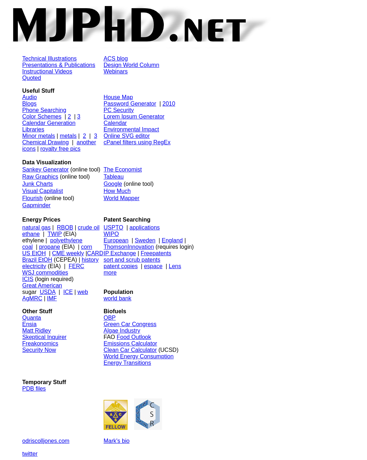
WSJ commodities (45, 273)
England (172, 240)
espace (153, 266)
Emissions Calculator (130, 343)
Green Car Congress (130, 324)
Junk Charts (37, 184)
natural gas (36, 227)
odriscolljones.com (46, 441)
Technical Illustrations (49, 58)
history (90, 260)
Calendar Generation (49, 123)
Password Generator (130, 104)
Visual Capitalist (42, 191)
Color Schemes (41, 116)
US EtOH (34, 253)
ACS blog (116, 58)
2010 (168, 104)
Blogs (29, 104)
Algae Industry (122, 331)
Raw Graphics (40, 177)
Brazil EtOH (37, 260)
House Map (118, 97)
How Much (117, 191)
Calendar (115, 123)
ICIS (27, 279)
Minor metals (38, 136)
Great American (42, 285)
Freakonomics (40, 343)
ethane (31, 234)
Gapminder (36, 205)
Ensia (29, 324)
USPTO (113, 227)
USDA (48, 292)
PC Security (119, 110)
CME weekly (68, 253)
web (82, 292)
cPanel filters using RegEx (137, 142)
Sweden (145, 240)
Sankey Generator (45, 169)
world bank (117, 298)
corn (86, 247)
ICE (68, 292)
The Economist (123, 169)
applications (144, 227)
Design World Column (131, 65)
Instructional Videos (47, 71)
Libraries (33, 129)
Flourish (32, 198)
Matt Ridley (36, 331)
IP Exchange (120, 253)
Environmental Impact (131, 129)
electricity (34, 266)
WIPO (111, 234)
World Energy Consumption (138, 356)
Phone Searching (44, 110)
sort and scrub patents (132, 260)
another (86, 142)
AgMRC (32, 298)
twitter (30, 454)
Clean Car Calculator (130, 350)
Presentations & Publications (58, 65)
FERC (77, 266)
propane (49, 247)
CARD (95, 253)
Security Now (39, 350)
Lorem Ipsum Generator (134, 116)
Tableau (114, 177)
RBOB (65, 227)
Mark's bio (116, 441)
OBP (110, 318)
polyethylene (66, 240)
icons (28, 149)
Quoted (31, 78)
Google (113, 184)
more (110, 273)
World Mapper (121, 198)
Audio (29, 97)
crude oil (88, 227)
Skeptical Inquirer (44, 337)
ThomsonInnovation (129, 247)
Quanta (31, 318)
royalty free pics (60, 149)
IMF (52, 298)
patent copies (121, 266)
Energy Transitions (127, 363)
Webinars (116, 71)
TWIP (55, 234)
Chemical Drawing (45, 142)
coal (27, 247)
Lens (175, 266)
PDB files (34, 389)
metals (68, 136)
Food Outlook (133, 337)
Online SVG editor (127, 136)
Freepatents (155, 253)
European (116, 240)
